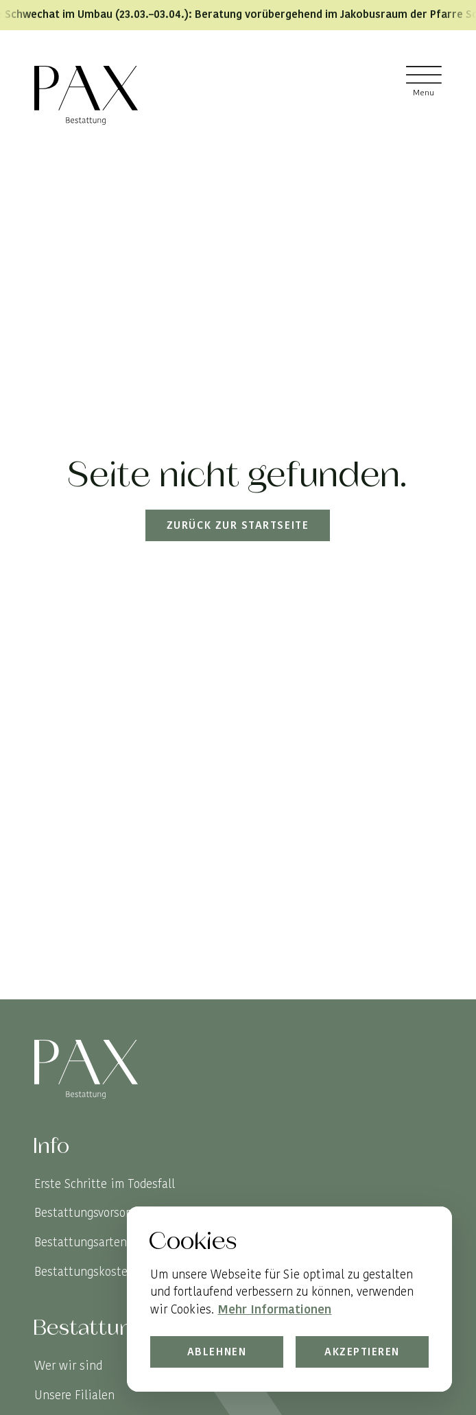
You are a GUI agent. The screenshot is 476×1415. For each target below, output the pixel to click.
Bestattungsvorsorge (88, 1212)
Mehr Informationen (275, 1308)
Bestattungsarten (80, 1242)
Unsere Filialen (74, 1395)
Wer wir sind (68, 1365)
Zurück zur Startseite (238, 526)
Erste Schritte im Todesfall (104, 1184)
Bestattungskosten (84, 1271)
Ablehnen (217, 1351)
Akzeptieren (362, 1351)
